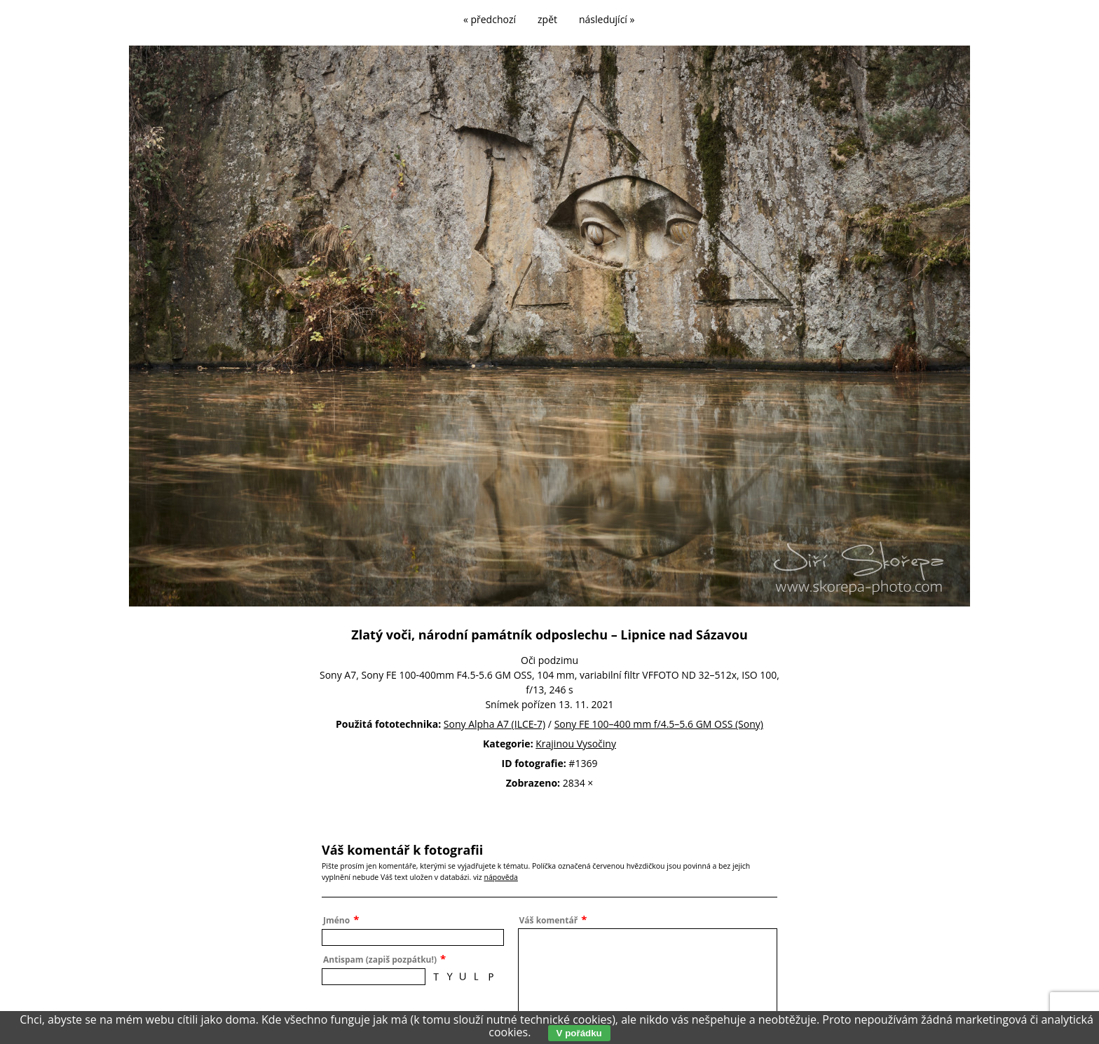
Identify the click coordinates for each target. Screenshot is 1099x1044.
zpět (547, 19)
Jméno (336, 920)
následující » (606, 19)
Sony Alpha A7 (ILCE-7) (494, 724)
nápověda (500, 877)
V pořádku (579, 1033)
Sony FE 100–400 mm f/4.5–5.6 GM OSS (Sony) (658, 724)
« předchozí (489, 19)
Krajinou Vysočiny (575, 743)
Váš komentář (548, 920)
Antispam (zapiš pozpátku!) (380, 959)
